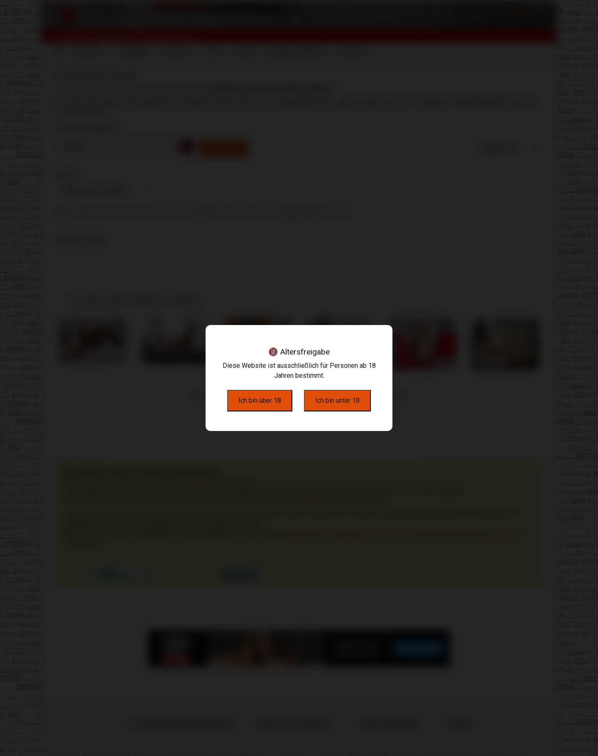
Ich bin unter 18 (337, 400)
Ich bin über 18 (259, 400)
